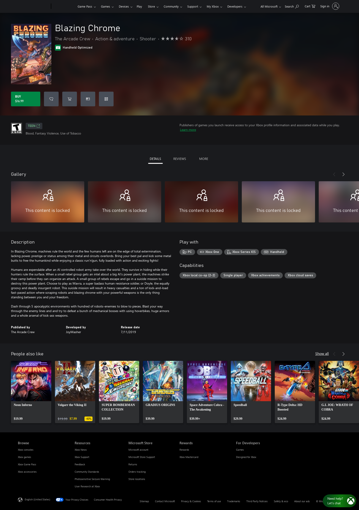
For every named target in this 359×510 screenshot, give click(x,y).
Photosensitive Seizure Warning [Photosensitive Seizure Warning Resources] (92, 478)
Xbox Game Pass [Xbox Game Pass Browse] (27, 464)
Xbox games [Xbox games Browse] (24, 456)
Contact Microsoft (165, 501)
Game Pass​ (85, 6)
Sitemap (144, 501)
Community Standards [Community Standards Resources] (87, 471)
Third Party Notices (257, 501)
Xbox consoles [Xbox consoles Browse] (25, 449)
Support (192, 6)
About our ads (302, 501)
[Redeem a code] (106, 99)
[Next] (343, 174)
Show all (322, 353)
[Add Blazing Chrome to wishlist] (51, 99)
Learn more (188, 129)
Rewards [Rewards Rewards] (184, 449)
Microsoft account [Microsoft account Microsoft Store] (138, 449)
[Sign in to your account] (329, 6)
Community (171, 6)
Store (151, 6)
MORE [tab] (203, 158)
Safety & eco (281, 501)
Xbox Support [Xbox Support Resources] (82, 456)
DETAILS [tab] (155, 158)
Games (105, 6)
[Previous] (334, 174)
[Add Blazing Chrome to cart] (69, 99)
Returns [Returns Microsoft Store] (132, 464)
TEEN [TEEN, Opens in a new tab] (34, 126)
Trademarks (233, 501)
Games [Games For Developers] (240, 449)
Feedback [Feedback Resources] (80, 464)
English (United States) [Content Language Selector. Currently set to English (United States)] (37, 499)
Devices (124, 6)
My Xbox (213, 6)
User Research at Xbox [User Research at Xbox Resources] (87, 486)
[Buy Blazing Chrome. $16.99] (25, 99)
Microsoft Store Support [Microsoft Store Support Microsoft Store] (141, 456)
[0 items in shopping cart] (310, 5)
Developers (234, 6)
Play (139, 6)
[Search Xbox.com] (292, 6)
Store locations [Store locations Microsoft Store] (136, 478)
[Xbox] (63, 6)
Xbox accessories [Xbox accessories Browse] (27, 471)
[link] (31, 392)
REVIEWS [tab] (179, 158)
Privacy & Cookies (191, 501)
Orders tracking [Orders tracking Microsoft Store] (137, 471)
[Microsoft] (33, 6)
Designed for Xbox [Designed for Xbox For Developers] (246, 456)
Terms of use (214, 501)
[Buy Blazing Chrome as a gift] (88, 99)
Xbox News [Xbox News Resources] (81, 449)
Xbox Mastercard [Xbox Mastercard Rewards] (189, 456)
